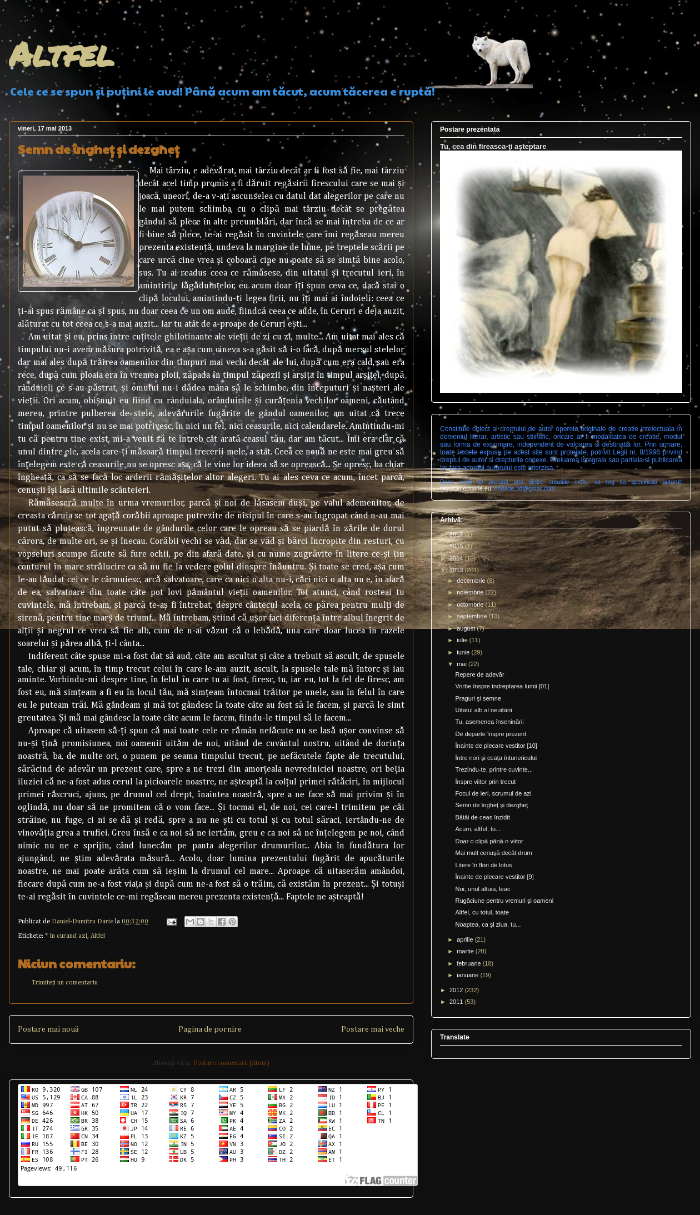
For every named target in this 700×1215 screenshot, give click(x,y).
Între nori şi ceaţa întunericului (496, 757)
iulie (463, 640)
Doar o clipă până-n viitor (489, 841)
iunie (464, 652)
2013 (457, 570)
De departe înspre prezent (490, 734)
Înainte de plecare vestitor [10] (496, 745)
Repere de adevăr (479, 674)
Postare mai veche (372, 1029)
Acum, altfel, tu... (478, 829)
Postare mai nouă (48, 1029)
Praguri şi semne (478, 698)
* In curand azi (66, 936)
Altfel (61, 53)
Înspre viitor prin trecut (485, 781)
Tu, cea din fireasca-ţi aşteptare (493, 146)
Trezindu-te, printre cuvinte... (494, 769)
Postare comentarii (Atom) (231, 1063)
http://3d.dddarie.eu (465, 488)
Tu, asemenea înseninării (489, 721)
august (467, 628)
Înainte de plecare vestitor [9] (494, 876)
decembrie (472, 580)
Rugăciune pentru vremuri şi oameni (504, 900)
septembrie (472, 616)
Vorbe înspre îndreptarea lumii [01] (502, 686)
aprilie (465, 939)
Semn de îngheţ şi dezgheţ (491, 805)
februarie (469, 963)
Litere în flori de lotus (483, 865)
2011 (457, 1001)
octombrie (471, 604)
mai (462, 664)
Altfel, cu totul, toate (482, 912)
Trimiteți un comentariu (65, 982)
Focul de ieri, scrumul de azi (493, 793)
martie (466, 951)
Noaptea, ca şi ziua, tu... (488, 924)
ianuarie (468, 975)
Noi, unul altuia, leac (482, 889)
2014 (457, 558)
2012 (457, 990)
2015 (457, 546)
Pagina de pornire (210, 1029)
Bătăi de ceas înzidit (482, 817)
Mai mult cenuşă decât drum (493, 852)
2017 (457, 534)
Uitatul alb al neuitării (483, 710)
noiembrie (471, 592)
